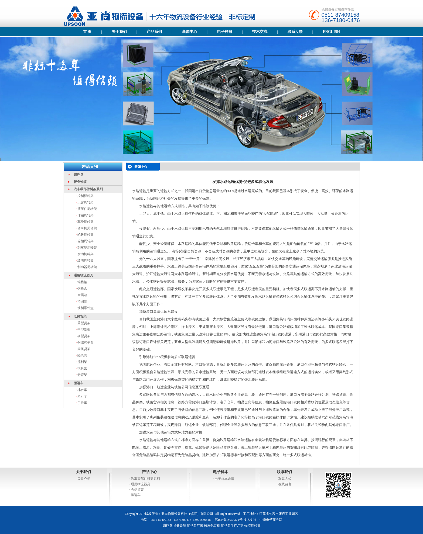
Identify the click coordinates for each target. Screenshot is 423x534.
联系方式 (284, 479)
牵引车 (82, 396)
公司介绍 (83, 479)
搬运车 (136, 495)
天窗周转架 (85, 202)
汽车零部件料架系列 (145, 479)
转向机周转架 (87, 228)
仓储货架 (137, 489)
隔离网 (82, 355)
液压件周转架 (87, 209)
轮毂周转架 (85, 235)
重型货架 (83, 323)
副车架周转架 (87, 247)
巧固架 (82, 301)
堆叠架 (82, 282)
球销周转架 (85, 215)
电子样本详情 (224, 479)
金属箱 (82, 295)
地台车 (82, 390)
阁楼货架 (83, 349)
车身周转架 (85, 222)
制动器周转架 (87, 267)
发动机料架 (85, 254)
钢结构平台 (85, 342)
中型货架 (83, 329)
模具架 (82, 368)
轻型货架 (83, 336)
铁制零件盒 (85, 308)
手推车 (82, 403)
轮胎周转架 (85, 241)
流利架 (82, 362)
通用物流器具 (140, 484)
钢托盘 (82, 288)
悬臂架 (82, 375)
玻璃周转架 (85, 260)
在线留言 (284, 484)
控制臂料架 (85, 196)
